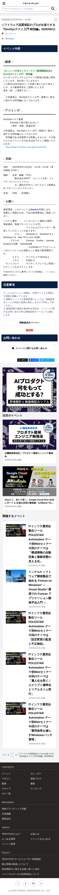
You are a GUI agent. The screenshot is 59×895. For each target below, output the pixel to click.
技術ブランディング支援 (14, 808)
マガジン (6, 778)
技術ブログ (36, 778)
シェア (33, 360)
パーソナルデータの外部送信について (20, 874)
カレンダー (36, 773)
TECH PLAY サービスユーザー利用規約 (21, 859)
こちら (48, 272)
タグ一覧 (6, 793)
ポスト (22, 360)
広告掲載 (6, 813)
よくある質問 (8, 839)
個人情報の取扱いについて (15, 864)
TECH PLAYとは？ (11, 834)
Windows (9, 38)
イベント (12, 755)
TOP (4, 755)
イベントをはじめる (40, 839)
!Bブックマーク (47, 360)
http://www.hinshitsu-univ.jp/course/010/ (26, 147)
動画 (4, 783)
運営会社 (6, 818)
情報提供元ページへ (29, 322)
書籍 (33, 783)
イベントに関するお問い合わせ (29, 348)
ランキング (36, 788)
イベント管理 (8, 844)
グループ (6, 788)
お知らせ (35, 834)
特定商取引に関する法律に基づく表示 (20, 869)
